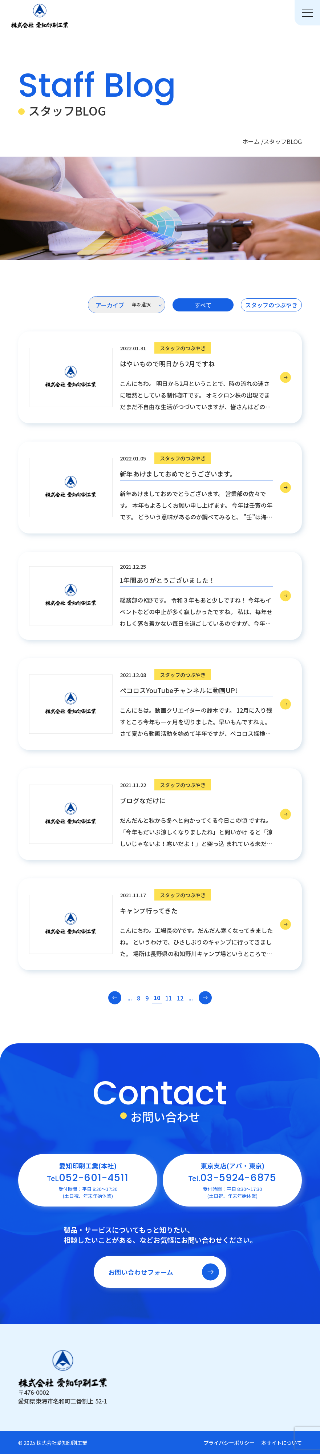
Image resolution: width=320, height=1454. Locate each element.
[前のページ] (115, 997)
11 (168, 998)
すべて (203, 305)
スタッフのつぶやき (271, 305)
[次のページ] (205, 997)
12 (180, 998)
